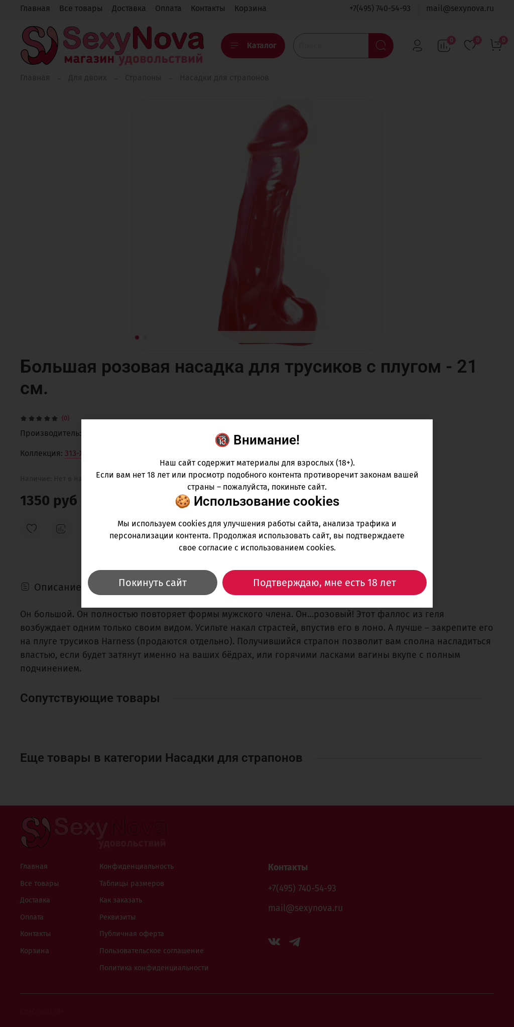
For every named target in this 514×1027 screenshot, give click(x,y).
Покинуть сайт (152, 583)
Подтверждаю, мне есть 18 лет (324, 583)
